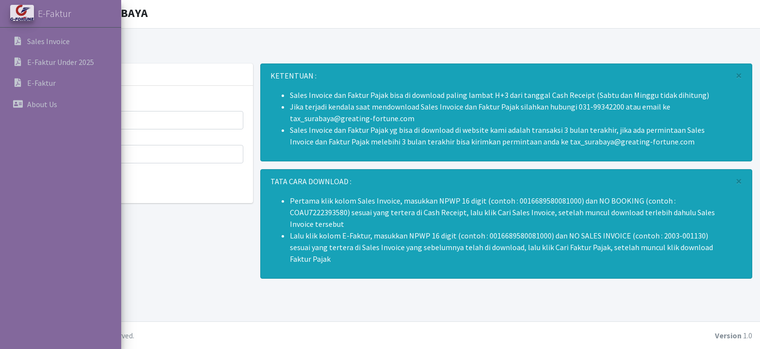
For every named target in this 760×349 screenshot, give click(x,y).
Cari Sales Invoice (173, 184)
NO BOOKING (161, 135)
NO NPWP (155, 101)
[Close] (739, 75)
